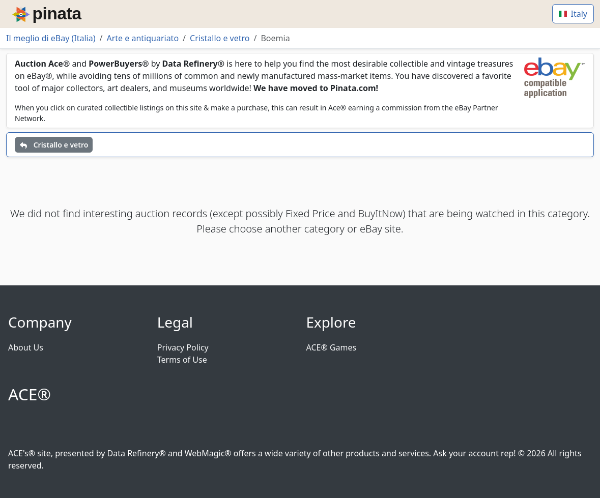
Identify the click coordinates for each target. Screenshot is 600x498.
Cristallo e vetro (219, 38)
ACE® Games (331, 347)
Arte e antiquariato (142, 38)
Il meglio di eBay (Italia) (51, 38)
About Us (25, 347)
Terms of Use (182, 359)
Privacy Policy (183, 347)
